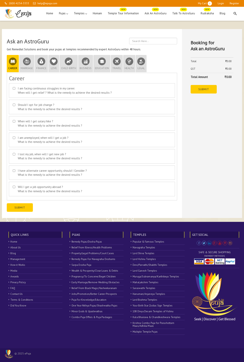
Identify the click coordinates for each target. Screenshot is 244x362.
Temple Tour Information (123, 12)
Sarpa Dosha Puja (81, 265)
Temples (80, 13)
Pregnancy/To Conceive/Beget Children (94, 276)
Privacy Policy (18, 282)
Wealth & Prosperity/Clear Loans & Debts (95, 270)
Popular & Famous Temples (148, 241)
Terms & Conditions (21, 299)
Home (49, 13)
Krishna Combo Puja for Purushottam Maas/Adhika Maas (153, 324)
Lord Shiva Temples (143, 253)
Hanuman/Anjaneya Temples (149, 294)
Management (17, 259)
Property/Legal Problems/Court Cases (93, 253)
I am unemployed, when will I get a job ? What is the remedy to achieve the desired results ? (50, 140)
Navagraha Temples (144, 247)
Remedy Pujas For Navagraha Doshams (93, 259)
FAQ (12, 288)
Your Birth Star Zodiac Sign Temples (152, 305)
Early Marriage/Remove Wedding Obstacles (95, 282)
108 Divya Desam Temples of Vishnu (153, 311)
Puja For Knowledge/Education (89, 299)
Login (221, 3)
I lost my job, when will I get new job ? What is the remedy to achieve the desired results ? (50, 156)
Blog (222, 13)
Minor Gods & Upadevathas (87, 311)
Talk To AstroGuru (183, 12)
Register (234, 3)
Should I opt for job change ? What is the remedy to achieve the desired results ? (50, 107)
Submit (20, 207)
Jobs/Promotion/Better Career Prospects (94, 294)
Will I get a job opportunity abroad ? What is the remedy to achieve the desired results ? (50, 189)
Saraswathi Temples (144, 288)
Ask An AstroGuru (155, 12)
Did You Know (18, 305)
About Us (15, 247)
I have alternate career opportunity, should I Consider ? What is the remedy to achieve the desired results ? (52, 173)
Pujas (63, 13)
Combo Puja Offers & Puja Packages (92, 317)
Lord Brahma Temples (145, 299)
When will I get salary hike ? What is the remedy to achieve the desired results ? (50, 123)
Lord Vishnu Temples (144, 259)
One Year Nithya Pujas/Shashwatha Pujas (94, 305)
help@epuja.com (47, 3)
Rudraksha (207, 12)
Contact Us (16, 294)
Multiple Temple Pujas (145, 331)
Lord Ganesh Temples (145, 270)
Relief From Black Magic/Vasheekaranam (94, 288)
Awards (14, 276)
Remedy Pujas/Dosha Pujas (87, 241)
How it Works (17, 265)
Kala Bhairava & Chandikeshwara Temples (157, 317)
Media (13, 270)
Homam (97, 13)
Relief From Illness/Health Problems (92, 247)
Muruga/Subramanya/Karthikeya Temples (156, 276)
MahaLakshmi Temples (145, 282)
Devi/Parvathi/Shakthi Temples (150, 265)
